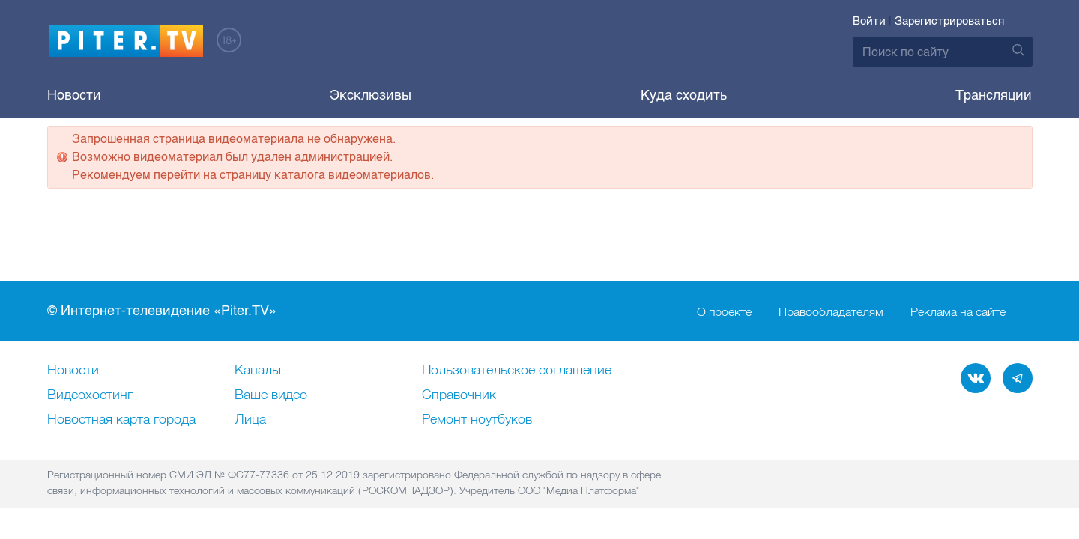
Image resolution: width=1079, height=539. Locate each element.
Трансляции (993, 95)
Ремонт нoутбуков (477, 419)
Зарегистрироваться (949, 21)
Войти (869, 21)
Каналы (258, 370)
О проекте (724, 311)
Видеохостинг (90, 395)
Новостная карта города (121, 419)
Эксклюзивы (370, 95)
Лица (250, 419)
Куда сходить (684, 95)
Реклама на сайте (958, 311)
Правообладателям (831, 311)
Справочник (459, 395)
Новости (74, 95)
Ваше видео (271, 395)
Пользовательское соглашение (516, 370)
